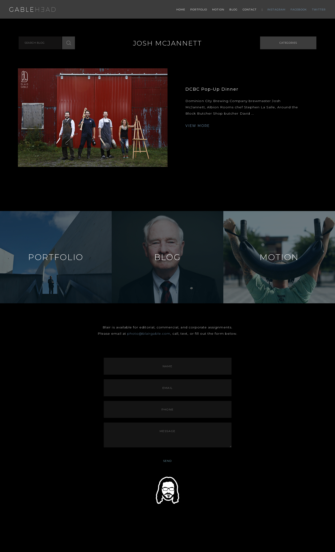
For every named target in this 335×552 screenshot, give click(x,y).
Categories (288, 42)
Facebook (299, 9)
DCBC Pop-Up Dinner (211, 89)
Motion (218, 9)
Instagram (276, 9)
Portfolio (198, 9)
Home (180, 9)
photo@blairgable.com (148, 333)
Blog (233, 9)
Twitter (319, 9)
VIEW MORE (197, 126)
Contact (250, 9)
